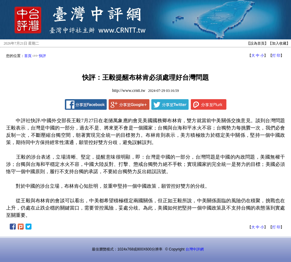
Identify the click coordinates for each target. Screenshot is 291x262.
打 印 (276, 55)
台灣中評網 (195, 249)
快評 (42, 56)
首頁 (28, 56)
